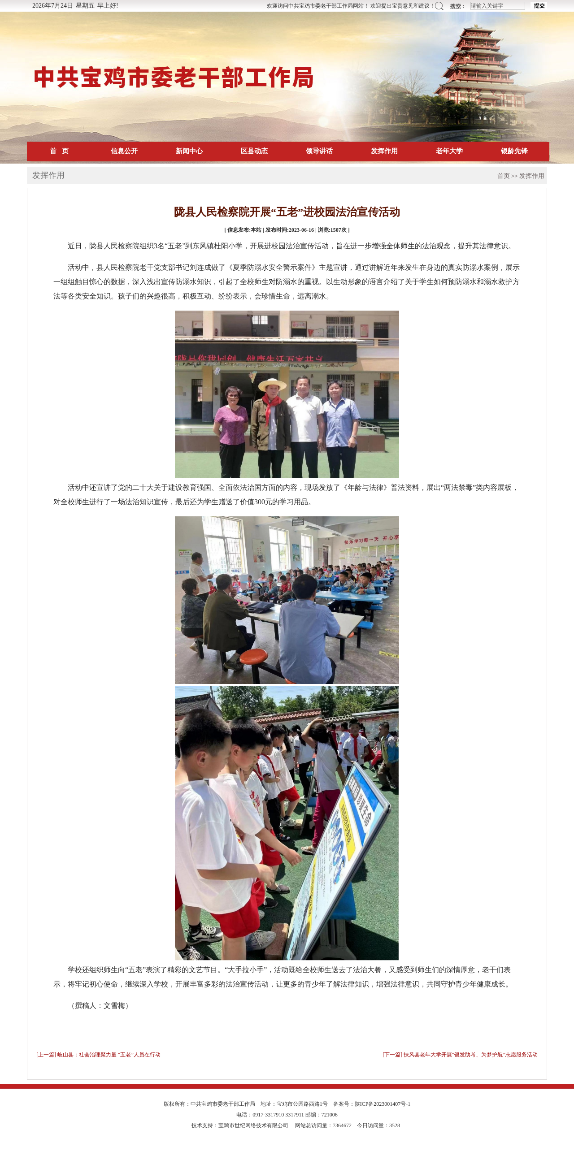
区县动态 (254, 151)
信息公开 (124, 151)
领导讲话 (319, 151)
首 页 (59, 151)
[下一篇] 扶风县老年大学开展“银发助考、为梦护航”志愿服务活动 (460, 1054)
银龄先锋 (514, 151)
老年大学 (449, 151)
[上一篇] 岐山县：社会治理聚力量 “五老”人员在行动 (98, 1054)
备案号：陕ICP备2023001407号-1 (372, 1104)
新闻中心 (189, 151)
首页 (503, 176)
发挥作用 (384, 151)
